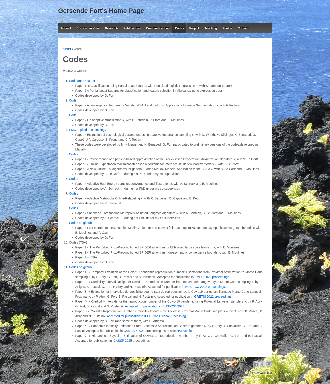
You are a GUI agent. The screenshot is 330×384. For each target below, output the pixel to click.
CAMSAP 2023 (134, 331)
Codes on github (80, 223)
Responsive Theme (221, 373)
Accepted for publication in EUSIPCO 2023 (154, 306)
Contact (243, 28)
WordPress (266, 373)
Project (194, 28)
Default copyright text (78, 373)
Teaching (210, 28)
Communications (157, 28)
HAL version (185, 331)
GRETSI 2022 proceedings (212, 296)
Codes (179, 28)
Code (72, 100)
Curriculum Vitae (88, 28)
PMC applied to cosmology (87, 130)
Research (111, 28)
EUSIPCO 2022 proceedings (205, 287)
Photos (227, 28)
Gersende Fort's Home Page (101, 10)
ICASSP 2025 (122, 340)
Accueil (66, 28)
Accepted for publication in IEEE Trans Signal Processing (146, 316)
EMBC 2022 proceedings (212, 277)
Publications (132, 28)
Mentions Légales (165, 381)
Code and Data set (82, 81)
